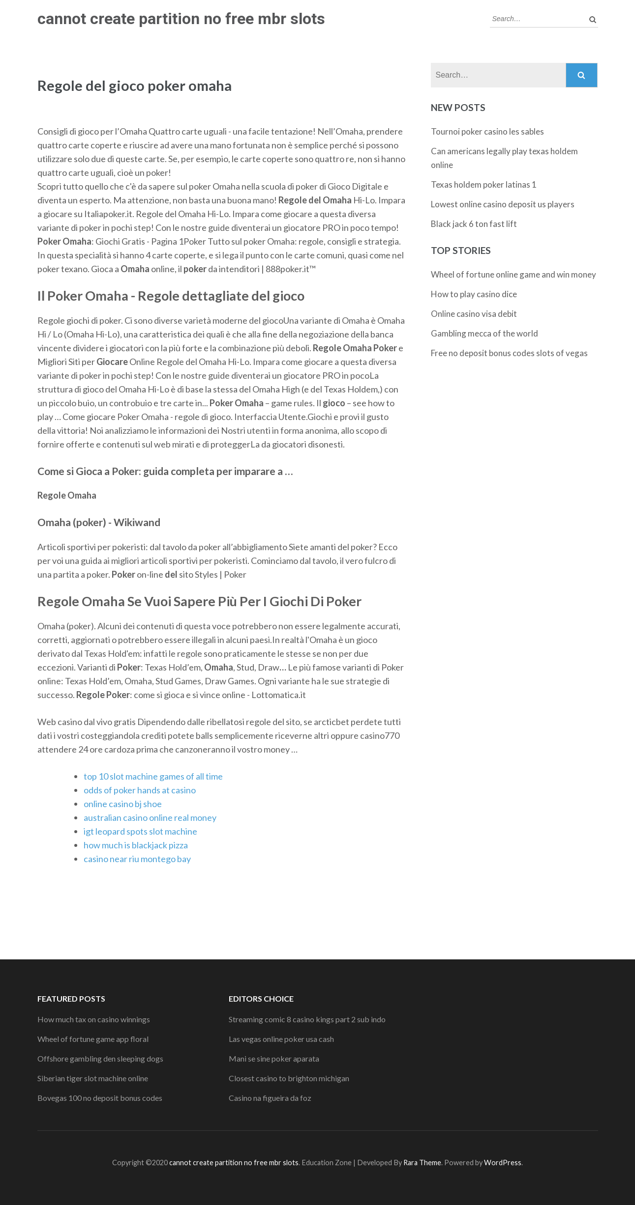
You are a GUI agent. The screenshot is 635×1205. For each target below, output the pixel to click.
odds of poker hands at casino (140, 790)
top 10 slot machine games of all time (153, 776)
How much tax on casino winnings (93, 1019)
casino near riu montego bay (137, 858)
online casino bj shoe (123, 803)
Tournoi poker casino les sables (487, 131)
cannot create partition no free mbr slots (181, 18)
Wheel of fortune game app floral (93, 1038)
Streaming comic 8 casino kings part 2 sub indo (307, 1019)
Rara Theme (422, 1162)
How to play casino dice (474, 294)
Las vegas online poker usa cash (281, 1038)
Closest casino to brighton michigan (289, 1078)
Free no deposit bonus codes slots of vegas (509, 353)
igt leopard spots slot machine (140, 831)
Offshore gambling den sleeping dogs (100, 1058)
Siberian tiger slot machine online (92, 1078)
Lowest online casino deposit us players (503, 204)
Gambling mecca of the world (484, 333)
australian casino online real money (150, 817)
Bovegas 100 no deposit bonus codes (99, 1097)
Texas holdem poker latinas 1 (484, 184)
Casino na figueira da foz (270, 1097)
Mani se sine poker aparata (274, 1058)
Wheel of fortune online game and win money (513, 274)
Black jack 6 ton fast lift (474, 224)
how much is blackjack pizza (136, 845)
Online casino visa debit (474, 313)
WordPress (502, 1162)
